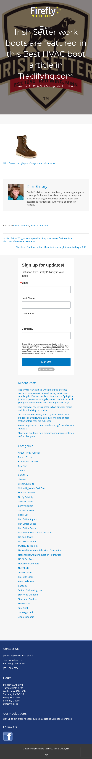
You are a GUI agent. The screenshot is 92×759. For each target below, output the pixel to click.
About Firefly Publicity (29, 452)
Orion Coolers (25, 572)
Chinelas (22, 479)
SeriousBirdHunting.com (30, 590)
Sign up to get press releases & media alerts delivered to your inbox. (37, 718)
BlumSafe (23, 466)
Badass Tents (25, 457)
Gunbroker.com (26, 510)
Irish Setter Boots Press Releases (35, 532)
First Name (28, 298)
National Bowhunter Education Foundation (39, 550)
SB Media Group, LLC (60, 748)
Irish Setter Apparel (27, 519)
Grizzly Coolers (25, 501)
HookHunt (23, 514)
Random (22, 585)
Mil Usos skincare (27, 541)
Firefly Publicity (25, 497)
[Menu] (46, 28)
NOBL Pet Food (26, 559)
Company (27, 329)
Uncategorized (25, 612)
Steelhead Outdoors (28, 594)
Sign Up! (46, 362)
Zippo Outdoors (26, 616)
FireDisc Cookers (26, 492)
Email (25, 283)
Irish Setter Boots (66, 86)
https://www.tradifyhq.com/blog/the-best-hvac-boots (30, 163)
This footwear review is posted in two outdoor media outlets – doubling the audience (45, 408)
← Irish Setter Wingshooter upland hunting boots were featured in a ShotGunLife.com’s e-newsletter (37, 240)
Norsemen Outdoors (28, 563)
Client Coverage (47, 86)
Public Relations (26, 581)
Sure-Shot (23, 607)
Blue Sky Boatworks (28, 461)
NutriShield (23, 567)
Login (46, 754)
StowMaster (24, 603)
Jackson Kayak (25, 536)
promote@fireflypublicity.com (18, 655)
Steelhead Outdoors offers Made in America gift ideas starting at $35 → (52, 247)
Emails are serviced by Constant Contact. (37, 353)
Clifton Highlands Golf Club (31, 488)
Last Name (28, 313)
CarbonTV (23, 470)
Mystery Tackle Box (28, 545)
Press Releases (25, 576)
